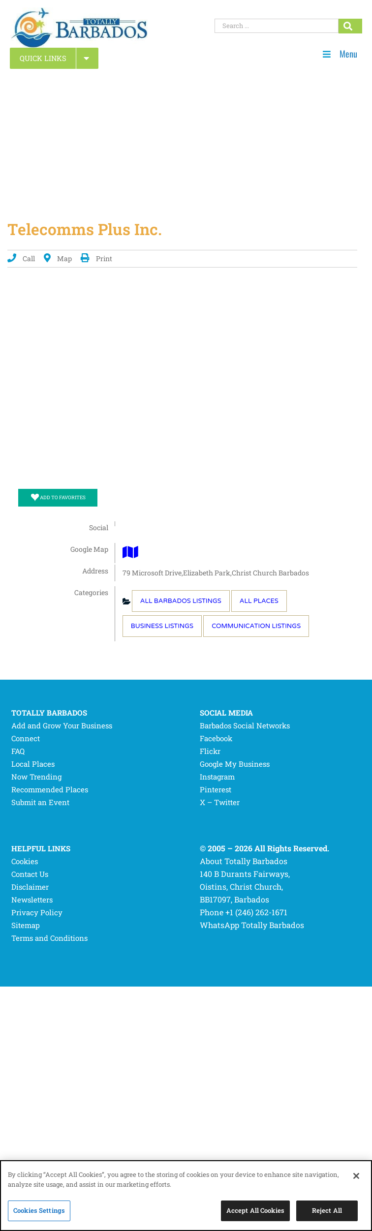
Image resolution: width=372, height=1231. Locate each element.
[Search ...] (277, 26)
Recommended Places (49, 789)
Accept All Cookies (255, 1210)
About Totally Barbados (243, 861)
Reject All (327, 1210)
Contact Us (29, 874)
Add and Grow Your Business (61, 725)
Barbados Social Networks (245, 725)
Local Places (33, 764)
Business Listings (162, 626)
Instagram (217, 776)
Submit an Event (40, 802)
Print (96, 258)
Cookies (24, 861)
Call (21, 258)
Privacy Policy (36, 912)
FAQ (18, 751)
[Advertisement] (186, 141)
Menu (340, 54)
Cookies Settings (39, 1210)
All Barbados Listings (180, 601)
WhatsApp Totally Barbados (252, 925)
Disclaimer (30, 887)
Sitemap (25, 925)
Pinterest (215, 789)
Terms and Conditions (49, 938)
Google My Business (235, 764)
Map (58, 258)
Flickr (210, 751)
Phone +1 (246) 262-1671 (243, 912)
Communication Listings (256, 626)
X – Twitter (220, 802)
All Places (259, 601)
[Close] (356, 1176)
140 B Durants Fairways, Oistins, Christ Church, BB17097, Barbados (245, 886)
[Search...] (350, 26)
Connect (25, 738)
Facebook (216, 738)
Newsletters (32, 899)
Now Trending (36, 776)
